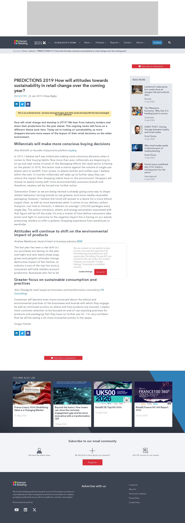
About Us (132, 489)
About (140, 42)
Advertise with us (94, 486)
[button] (169, 42)
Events (128, 42)
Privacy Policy (134, 498)
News (87, 42)
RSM (80, 241)
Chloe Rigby (50, 96)
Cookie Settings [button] (85, 271)
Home (24, 51)
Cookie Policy (134, 502)
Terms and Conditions (137, 494)
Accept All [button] (100, 272)
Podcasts (101, 42)
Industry (32, 51)
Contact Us (133, 485)
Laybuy (72, 150)
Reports (115, 42)
